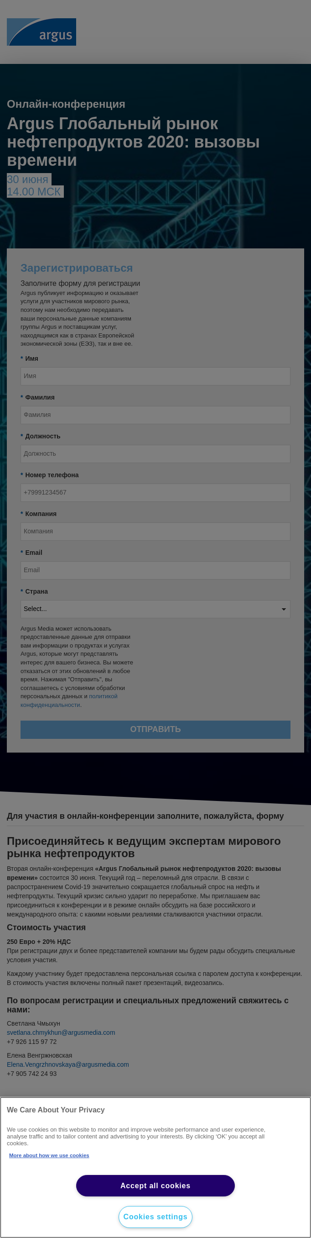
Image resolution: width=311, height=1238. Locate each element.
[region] (155, 1167)
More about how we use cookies (49, 1155)
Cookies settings (156, 1217)
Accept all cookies (155, 1186)
